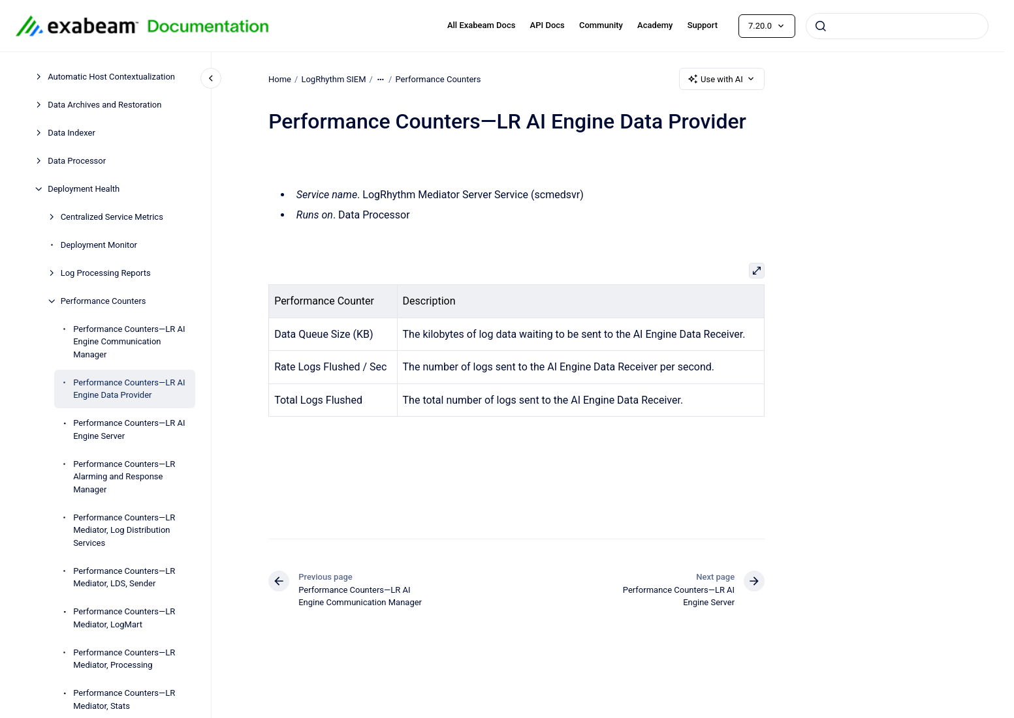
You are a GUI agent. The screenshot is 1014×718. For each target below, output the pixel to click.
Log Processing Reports (106, 273)
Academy (655, 25)
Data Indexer (71, 133)
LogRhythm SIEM (333, 78)
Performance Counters (103, 301)
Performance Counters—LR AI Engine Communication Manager (129, 341)
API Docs (547, 25)
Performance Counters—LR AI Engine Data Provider (129, 389)
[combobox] (897, 26)
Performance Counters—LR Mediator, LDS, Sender (124, 577)
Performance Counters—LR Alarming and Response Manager (124, 476)
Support (703, 25)
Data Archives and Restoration (104, 105)
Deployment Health (83, 189)
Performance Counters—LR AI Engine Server (129, 429)
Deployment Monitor (99, 245)
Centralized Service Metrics (112, 217)
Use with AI (722, 79)
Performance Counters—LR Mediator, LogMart (124, 617)
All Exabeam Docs (481, 25)
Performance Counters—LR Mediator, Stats (124, 699)
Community (601, 25)
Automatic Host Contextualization (111, 77)
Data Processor (77, 161)
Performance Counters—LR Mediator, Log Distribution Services (124, 530)
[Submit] (820, 26)
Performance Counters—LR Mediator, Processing (124, 659)
